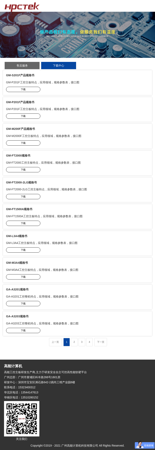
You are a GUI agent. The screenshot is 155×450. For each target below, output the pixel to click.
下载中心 (58, 65)
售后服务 (22, 65)
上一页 (55, 342)
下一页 (100, 342)
